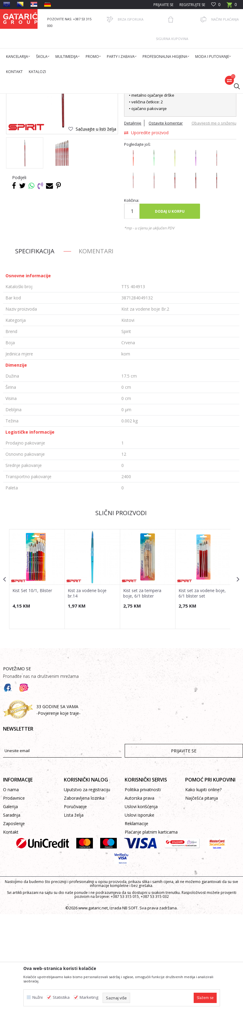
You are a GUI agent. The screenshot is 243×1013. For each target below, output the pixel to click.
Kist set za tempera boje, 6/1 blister (142, 691)
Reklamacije (136, 922)
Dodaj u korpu (169, 309)
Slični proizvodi (120, 611)
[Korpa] (232, 6)
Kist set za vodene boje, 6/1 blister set (201, 691)
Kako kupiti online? (203, 888)
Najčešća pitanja (201, 897)
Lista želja (74, 914)
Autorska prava (139, 897)
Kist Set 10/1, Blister (32, 688)
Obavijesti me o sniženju (213, 221)
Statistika (61, 997)
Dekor (80, 97)
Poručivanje (75, 905)
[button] (234, 86)
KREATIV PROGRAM (106, 97)
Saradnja (11, 914)
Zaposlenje (14, 922)
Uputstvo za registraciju (87, 888)
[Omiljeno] (216, 4)
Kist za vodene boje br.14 (86, 691)
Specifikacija (34, 349)
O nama (11, 888)
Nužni (37, 997)
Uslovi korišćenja (141, 905)
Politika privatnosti (143, 888)
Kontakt (10, 931)
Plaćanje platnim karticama (151, 931)
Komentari (96, 349)
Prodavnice (14, 897)
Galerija (10, 905)
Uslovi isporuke (139, 914)
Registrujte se (192, 4)
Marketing (89, 997)
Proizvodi (62, 97)
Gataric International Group (26, 97)
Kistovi (131, 97)
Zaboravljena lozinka (84, 897)
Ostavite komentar (165, 221)
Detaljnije (132, 221)
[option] (24, 251)
